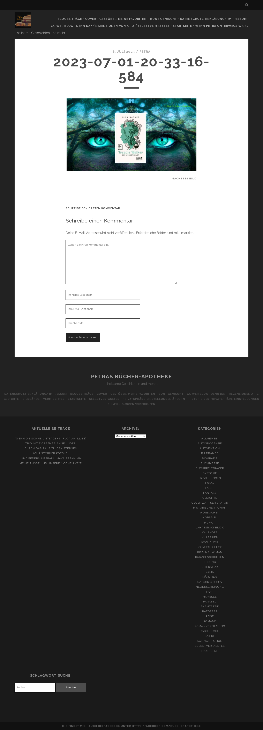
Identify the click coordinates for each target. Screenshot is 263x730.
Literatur (210, 566)
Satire (210, 635)
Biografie (210, 457)
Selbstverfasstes (157, 22)
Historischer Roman (210, 507)
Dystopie (210, 472)
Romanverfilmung (210, 625)
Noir (209, 591)
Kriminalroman (209, 551)
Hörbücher (209, 511)
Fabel (210, 487)
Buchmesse (210, 462)
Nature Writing (210, 581)
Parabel (210, 600)
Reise (210, 615)
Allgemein (209, 437)
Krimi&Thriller (210, 546)
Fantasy (210, 492)
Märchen (209, 576)
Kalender (210, 531)
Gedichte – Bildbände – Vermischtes (32, 398)
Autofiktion (210, 447)
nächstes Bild (184, 177)
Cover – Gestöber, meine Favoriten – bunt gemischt (136, 17)
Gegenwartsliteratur (209, 502)
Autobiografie (210, 442)
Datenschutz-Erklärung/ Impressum (215, 17)
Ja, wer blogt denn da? (77, 22)
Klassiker (210, 536)
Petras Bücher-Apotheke (131, 376)
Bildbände (209, 452)
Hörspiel (209, 516)
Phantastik (210, 605)
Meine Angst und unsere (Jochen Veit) (51, 462)
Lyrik (210, 571)
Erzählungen (209, 477)
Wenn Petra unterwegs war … (223, 22)
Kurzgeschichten (209, 556)
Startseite (185, 22)
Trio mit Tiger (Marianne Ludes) (50, 442)
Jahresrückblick (210, 526)
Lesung (210, 561)
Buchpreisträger (210, 467)
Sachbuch (209, 630)
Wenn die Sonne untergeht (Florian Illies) (51, 437)
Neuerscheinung (210, 586)
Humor (209, 521)
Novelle (210, 596)
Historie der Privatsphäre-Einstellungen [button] (225, 398)
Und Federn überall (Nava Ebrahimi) (51, 457)
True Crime (210, 650)
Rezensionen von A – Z (119, 22)
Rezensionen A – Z (245, 393)
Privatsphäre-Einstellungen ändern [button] (154, 398)
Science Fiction (210, 640)
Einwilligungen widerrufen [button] (131, 403)
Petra (145, 51)
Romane (209, 620)
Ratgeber (209, 610)
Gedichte (209, 497)
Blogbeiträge (77, 17)
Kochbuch (209, 541)
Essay (210, 482)
